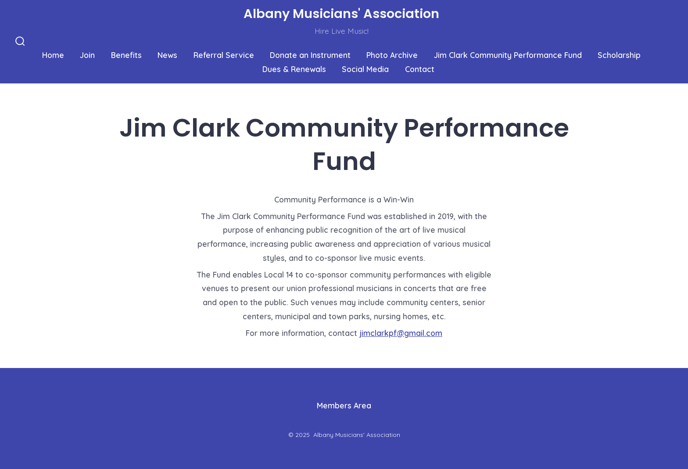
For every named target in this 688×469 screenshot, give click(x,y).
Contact (419, 69)
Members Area (344, 405)
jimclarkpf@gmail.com (400, 333)
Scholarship (619, 55)
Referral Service (224, 55)
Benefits (126, 55)
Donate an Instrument (310, 55)
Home (53, 55)
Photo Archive (392, 55)
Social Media (365, 69)
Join (87, 55)
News (167, 55)
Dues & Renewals (294, 69)
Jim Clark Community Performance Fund (508, 55)
